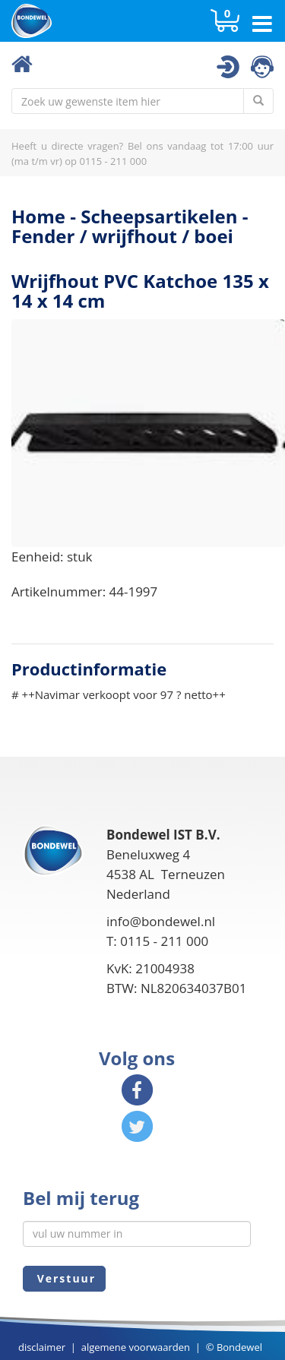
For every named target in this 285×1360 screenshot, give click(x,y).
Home (38, 216)
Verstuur (64, 1278)
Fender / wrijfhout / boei (122, 235)
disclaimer (41, 1347)
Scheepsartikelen (159, 216)
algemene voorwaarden (135, 1347)
